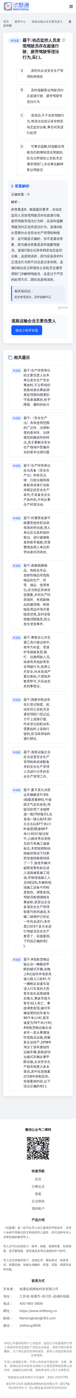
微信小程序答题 (26, 330)
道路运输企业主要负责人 (47, 21)
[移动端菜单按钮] (71, 6)
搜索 (38, 1194)
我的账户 (38, 1208)
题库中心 (20, 21)
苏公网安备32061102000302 (48, 1387)
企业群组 (38, 1201)
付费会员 (38, 1186)
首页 (6, 21)
